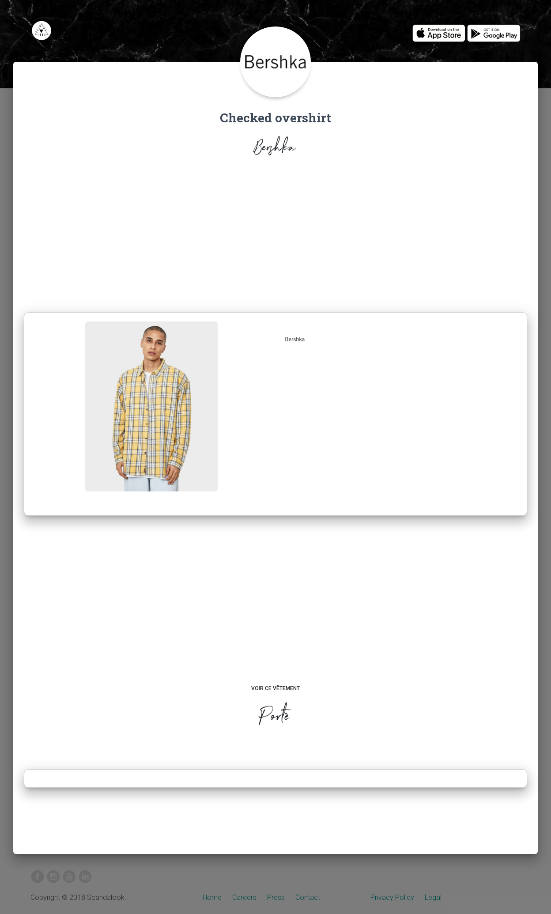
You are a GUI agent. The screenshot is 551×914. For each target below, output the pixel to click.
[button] (295, 339)
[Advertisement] (275, 236)
